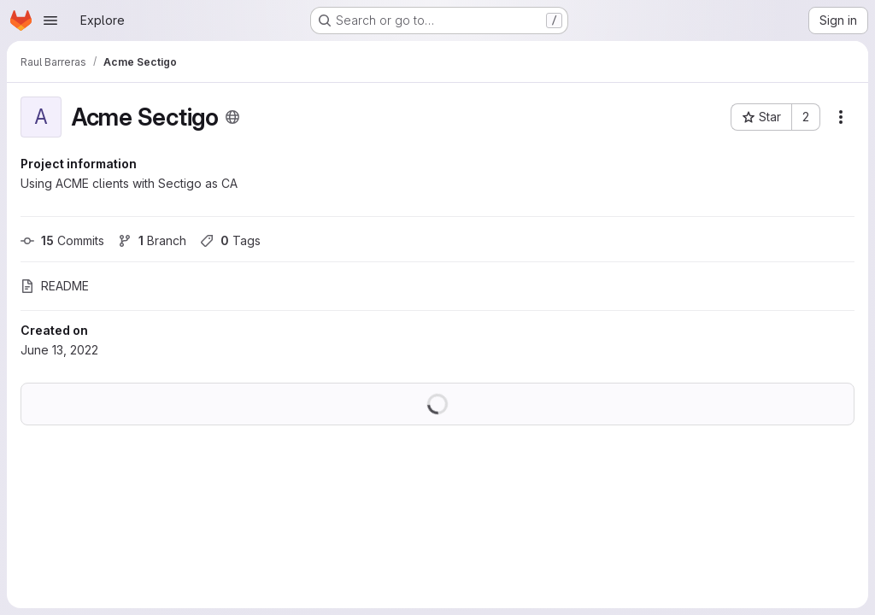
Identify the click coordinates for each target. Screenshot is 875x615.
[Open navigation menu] (50, 20)
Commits (62, 240)
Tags (230, 240)
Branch (152, 240)
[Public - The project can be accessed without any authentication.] (232, 117)
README (55, 285)
